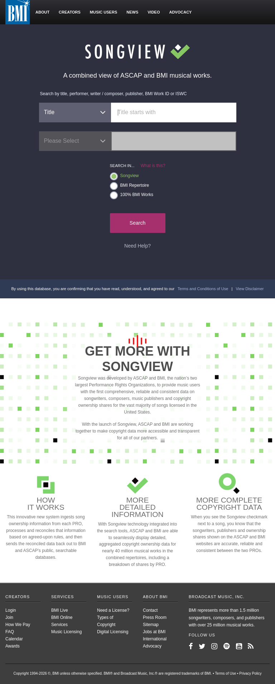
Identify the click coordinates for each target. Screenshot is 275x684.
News (132, 12)
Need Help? (137, 246)
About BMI (155, 597)
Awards (12, 646)
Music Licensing (66, 631)
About (42, 12)
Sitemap (151, 624)
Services (62, 597)
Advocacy (180, 12)
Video (154, 12)
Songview (124, 176)
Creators (70, 12)
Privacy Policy (250, 673)
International (155, 638)
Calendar (14, 638)
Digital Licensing (112, 631)
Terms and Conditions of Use (203, 289)
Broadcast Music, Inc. (217, 597)
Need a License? (113, 610)
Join (9, 617)
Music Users (112, 597)
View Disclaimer (250, 289)
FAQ (9, 631)
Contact (150, 610)
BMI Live (59, 610)
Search (137, 223)
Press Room (155, 617)
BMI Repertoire (129, 186)
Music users (103, 12)
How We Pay (17, 624)
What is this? (153, 165)
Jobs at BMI (154, 631)
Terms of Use (225, 673)
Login (10, 610)
